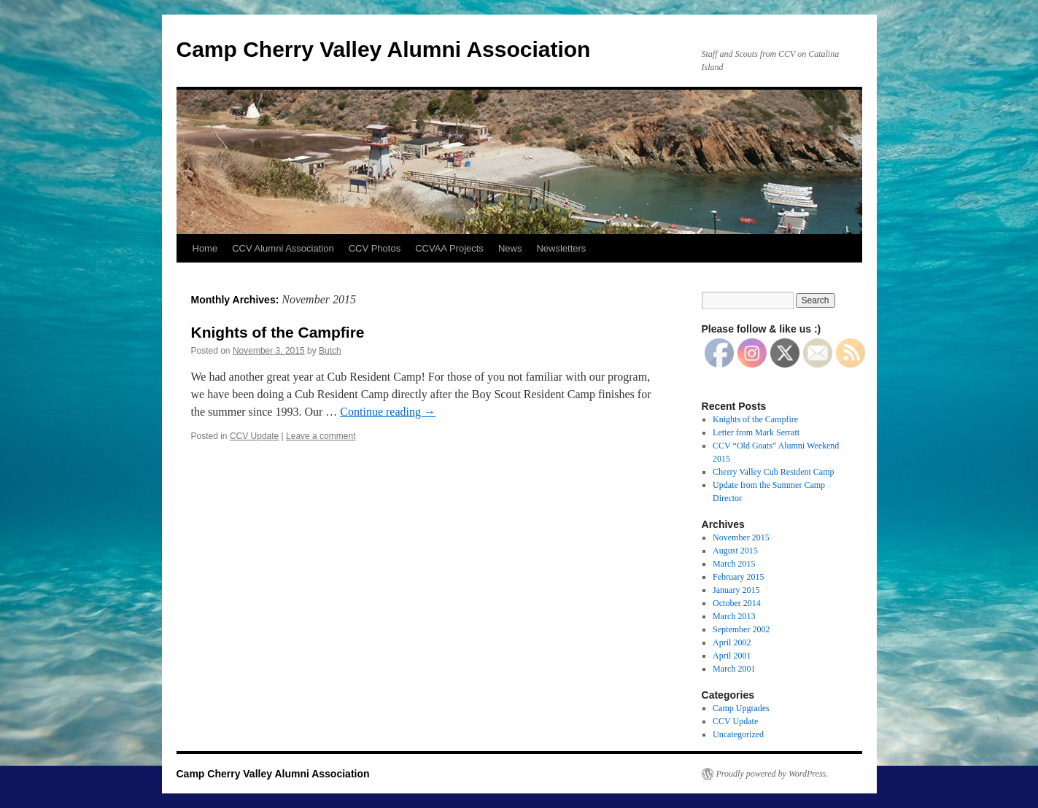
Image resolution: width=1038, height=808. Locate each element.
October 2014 (737, 603)
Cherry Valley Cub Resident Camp (773, 472)
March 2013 (734, 616)
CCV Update (254, 436)
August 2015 (735, 550)
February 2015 (738, 577)
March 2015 (734, 564)
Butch (330, 351)
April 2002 (732, 642)
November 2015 (741, 537)
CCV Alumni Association (282, 248)
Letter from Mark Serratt (756, 432)
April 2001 (732, 655)
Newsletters (561, 248)
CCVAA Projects (449, 248)
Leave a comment (320, 436)
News (510, 248)
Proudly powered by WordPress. (772, 774)
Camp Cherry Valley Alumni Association (384, 49)
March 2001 (734, 669)
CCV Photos (375, 248)
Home (205, 248)
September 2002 (741, 629)
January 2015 (736, 590)
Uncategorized (738, 734)
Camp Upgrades (741, 708)
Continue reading (387, 411)
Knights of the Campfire (278, 332)
